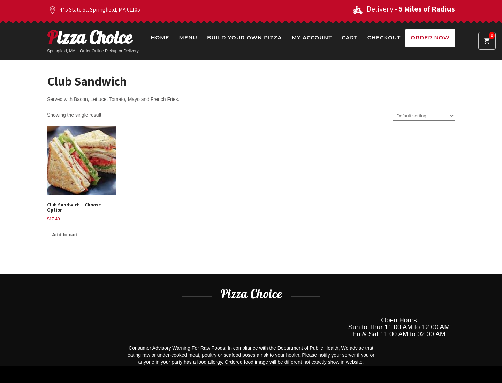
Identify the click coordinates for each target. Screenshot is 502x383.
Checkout (384, 37)
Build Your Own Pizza (244, 37)
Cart (350, 37)
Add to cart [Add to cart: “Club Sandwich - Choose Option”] (65, 234)
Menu (188, 37)
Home (160, 37)
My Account (312, 37)
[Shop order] (424, 116)
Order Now (430, 37)
